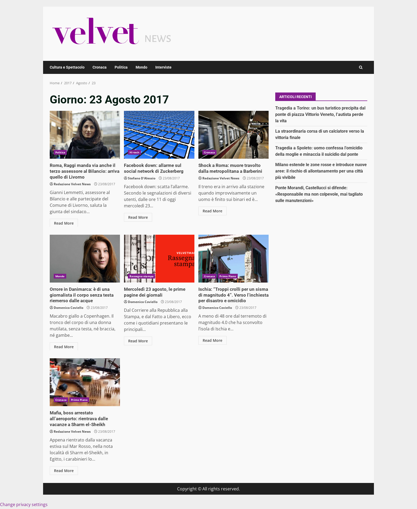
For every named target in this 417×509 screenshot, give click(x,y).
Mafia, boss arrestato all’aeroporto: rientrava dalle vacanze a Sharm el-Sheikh (85, 382)
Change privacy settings (24, 504)
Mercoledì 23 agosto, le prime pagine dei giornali (159, 259)
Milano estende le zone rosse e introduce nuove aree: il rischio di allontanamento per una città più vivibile (321, 171)
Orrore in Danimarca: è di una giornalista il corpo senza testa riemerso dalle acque (85, 259)
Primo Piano (227, 276)
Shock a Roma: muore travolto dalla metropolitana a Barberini (233, 135)
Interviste (163, 67)
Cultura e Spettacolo (67, 67)
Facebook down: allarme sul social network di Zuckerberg (159, 135)
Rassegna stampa (141, 276)
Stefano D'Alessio (141, 177)
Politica (121, 67)
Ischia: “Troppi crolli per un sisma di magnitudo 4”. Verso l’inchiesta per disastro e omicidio (233, 259)
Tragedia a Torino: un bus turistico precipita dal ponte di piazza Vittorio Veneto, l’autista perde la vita (320, 114)
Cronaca (100, 67)
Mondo (141, 67)
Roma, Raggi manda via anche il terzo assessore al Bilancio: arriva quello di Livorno (85, 135)
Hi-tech (134, 152)
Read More (64, 222)
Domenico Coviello (68, 307)
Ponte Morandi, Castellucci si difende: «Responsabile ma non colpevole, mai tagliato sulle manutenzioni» (319, 194)
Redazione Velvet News (72, 183)
